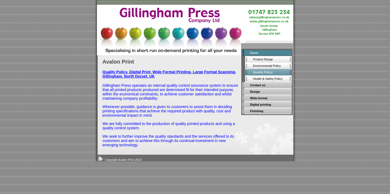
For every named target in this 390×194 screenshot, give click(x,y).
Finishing (256, 111)
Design (255, 91)
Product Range (263, 59)
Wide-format (258, 98)
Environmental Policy (267, 65)
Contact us (258, 85)
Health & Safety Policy (268, 78)
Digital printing (260, 104)
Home (254, 52)
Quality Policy (263, 72)
